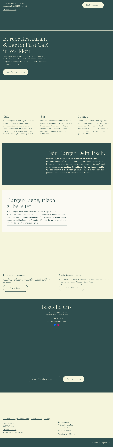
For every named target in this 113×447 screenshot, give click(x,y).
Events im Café (36, 419)
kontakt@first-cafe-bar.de (56, 321)
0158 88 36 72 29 (9, 10)
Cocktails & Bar (23, 419)
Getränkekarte (71, 287)
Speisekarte (15, 288)
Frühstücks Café (9, 419)
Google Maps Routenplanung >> (45, 379)
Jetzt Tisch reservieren (16, 72)
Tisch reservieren (93, 5)
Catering (47, 419)
